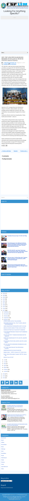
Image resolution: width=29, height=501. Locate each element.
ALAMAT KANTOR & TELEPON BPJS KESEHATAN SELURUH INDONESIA (15, 406)
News (2, 446)
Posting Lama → (24, 151)
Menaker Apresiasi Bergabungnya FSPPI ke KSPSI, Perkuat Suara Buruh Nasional (16, 415)
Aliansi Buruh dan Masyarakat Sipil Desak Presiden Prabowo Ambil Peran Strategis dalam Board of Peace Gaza (17, 266)
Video (2, 468)
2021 (4, 303)
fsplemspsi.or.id (14, 2)
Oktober (6, 315)
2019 (4, 306)
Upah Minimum (4, 466)
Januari (5, 371)
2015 (4, 375)
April (5, 365)
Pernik (2, 455)
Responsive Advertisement (7, 487)
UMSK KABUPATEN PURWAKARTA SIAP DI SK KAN (15, 326)
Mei (5, 363)
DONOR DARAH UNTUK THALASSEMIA (12, 321)
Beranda (15, 151)
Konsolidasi (3, 444)
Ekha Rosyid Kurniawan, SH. (10, 62)
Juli (4, 359)
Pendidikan (5, 64)
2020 (4, 304)
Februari (6, 369)
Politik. (2, 460)
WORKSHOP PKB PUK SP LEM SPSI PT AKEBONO (14, 329)
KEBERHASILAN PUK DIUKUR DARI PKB (12, 350)
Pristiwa (3, 462)
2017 (4, 310)
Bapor (2, 440)
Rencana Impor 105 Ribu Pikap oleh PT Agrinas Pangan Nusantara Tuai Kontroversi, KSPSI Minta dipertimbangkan (17, 258)
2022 (4, 301)
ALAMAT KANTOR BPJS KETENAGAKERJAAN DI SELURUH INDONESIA (17, 425)
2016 (4, 374)
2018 (4, 308)
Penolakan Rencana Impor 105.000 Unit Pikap (17, 235)
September (6, 317)
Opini (2, 451)
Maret (5, 367)
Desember (6, 312)
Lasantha (23, 496)
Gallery (2, 442)
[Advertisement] (14, 36)
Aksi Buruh (3, 438)
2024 (4, 297)
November (6, 313)
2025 (4, 295)
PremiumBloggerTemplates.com (14, 498)
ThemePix (10, 496)
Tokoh (2, 464)
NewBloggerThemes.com (14, 499)
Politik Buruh (4, 457)
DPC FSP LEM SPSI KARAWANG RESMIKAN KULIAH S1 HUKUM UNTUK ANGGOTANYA (12, 59)
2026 (4, 293)
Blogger (25, 494)
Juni (5, 361)
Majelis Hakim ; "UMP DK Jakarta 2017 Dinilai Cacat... (15, 352)
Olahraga (3, 449)
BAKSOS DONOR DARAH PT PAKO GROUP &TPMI (14, 328)
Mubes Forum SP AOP (8, 357)
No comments (13, 64)
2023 (4, 299)
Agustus (6, 319)
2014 (4, 377)
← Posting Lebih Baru (6, 151)
